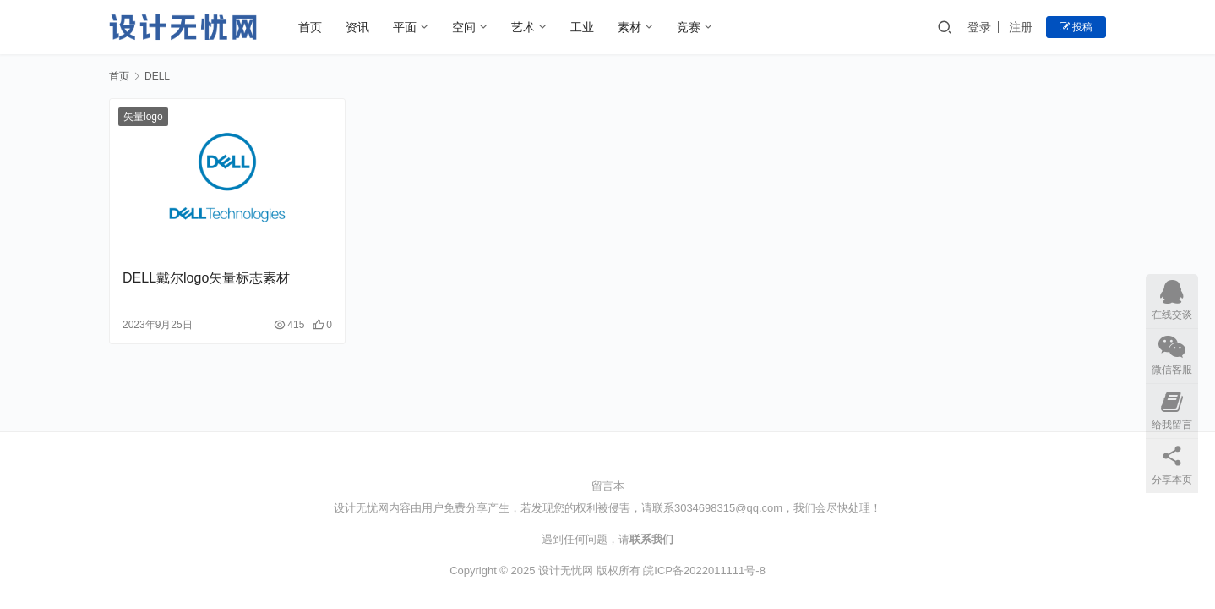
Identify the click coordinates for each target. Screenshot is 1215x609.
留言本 (607, 486)
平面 (405, 27)
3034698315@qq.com (728, 508)
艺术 (523, 27)
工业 (582, 27)
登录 (979, 27)
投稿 (1076, 27)
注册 (1020, 27)
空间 (464, 27)
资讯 (357, 27)
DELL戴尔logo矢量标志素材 (206, 278)
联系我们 (651, 539)
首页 (310, 27)
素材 (629, 27)
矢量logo (143, 117)
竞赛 (688, 27)
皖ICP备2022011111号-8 (704, 570)
